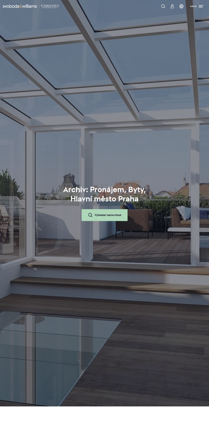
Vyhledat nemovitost (104, 215)
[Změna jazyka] (181, 6)
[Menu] (196, 6)
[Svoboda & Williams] (31, 6)
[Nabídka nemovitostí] (163, 6)
